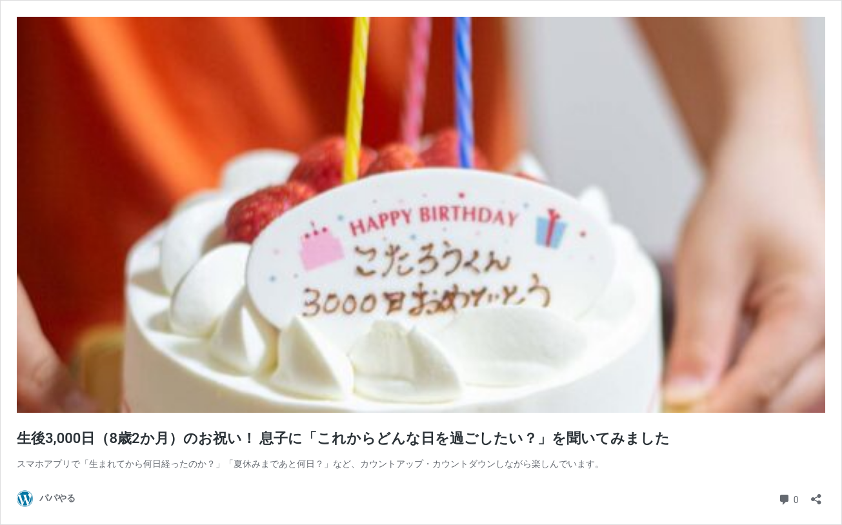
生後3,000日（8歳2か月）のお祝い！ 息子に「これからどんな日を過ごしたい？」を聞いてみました (343, 438)
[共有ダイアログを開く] (816, 495)
